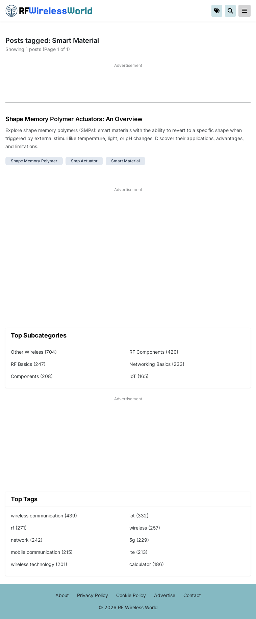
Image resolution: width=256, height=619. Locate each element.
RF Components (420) (153, 352)
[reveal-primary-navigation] (244, 11)
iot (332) (139, 515)
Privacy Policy (92, 595)
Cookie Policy (131, 595)
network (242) (27, 540)
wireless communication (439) (44, 515)
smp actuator (84, 160)
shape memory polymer (34, 160)
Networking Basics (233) (156, 364)
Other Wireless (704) (34, 352)
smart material (125, 160)
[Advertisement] (128, 85)
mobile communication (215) (42, 552)
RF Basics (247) (28, 364)
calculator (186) (146, 564)
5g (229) (139, 540)
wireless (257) (144, 528)
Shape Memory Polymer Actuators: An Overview (74, 119)
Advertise (164, 595)
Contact (192, 595)
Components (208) (32, 376)
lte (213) (138, 552)
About (62, 595)
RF (49, 11)
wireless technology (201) (39, 564)
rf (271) (19, 528)
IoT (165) (139, 376)
